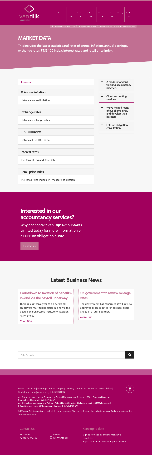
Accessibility (105, 388)
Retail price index (32, 172)
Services (80, 14)
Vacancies (61, 13)
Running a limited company (51, 388)
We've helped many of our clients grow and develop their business (117, 112)
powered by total (51, 392)
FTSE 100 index (31, 132)
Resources (102, 14)
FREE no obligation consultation (117, 126)
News (112, 14)
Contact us (129, 15)
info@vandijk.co (129, 26)
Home (52, 13)
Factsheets (91, 14)
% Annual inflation (33, 92)
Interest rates (30, 152)
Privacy (120, 13)
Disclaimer (23, 392)
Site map (92, 388)
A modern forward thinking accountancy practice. (118, 85)
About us (71, 15)
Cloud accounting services (116, 98)
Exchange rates (31, 112)
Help (33, 392)
